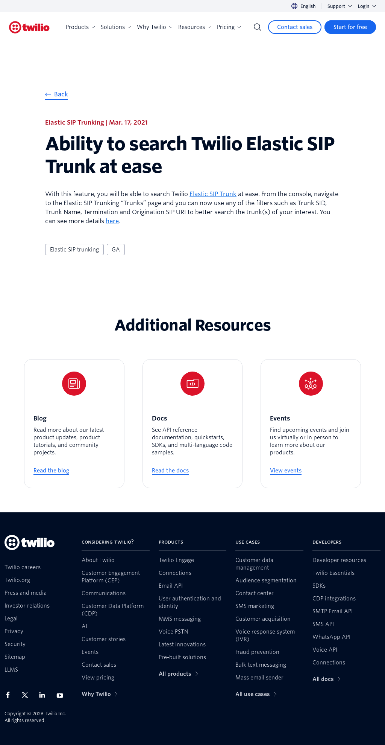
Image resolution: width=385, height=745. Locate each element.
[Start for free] (350, 27)
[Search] (257, 27)
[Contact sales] (294, 27)
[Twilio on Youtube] (62, 695)
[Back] (56, 95)
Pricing (229, 27)
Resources (194, 27)
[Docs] (193, 424)
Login (367, 6)
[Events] (311, 424)
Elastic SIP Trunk (212, 194)
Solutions (116, 27)
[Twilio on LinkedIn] (44, 695)
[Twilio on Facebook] (10, 695)
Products (80, 27)
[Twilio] (29, 27)
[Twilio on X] (27, 695)
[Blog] (74, 424)
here (112, 221)
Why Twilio (154, 27)
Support (339, 6)
